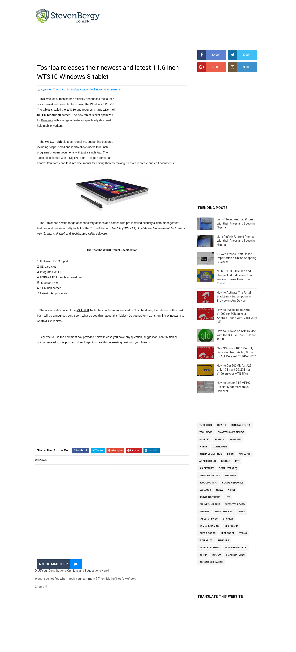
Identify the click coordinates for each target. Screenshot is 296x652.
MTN (237, 461)
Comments (113, 90)
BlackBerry (206, 468)
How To (221, 425)
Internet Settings (210, 454)
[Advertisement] (112, 52)
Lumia (241, 511)
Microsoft (227, 533)
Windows (230, 475)
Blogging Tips (208, 482)
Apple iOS (245, 454)
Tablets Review (79, 89)
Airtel (231, 490)
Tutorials (205, 425)
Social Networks (232, 482)
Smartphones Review (231, 432)
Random (219, 439)
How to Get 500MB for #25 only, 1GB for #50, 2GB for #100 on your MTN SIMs (234, 369)
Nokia (219, 490)
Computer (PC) (228, 468)
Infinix (203, 555)
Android (204, 439)
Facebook (205, 490)
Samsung (235, 439)
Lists (230, 454)
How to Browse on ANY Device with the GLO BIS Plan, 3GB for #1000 (236, 335)
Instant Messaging (211, 562)
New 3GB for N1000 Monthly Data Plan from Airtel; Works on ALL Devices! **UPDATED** (236, 352)
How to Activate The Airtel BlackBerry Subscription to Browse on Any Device (234, 296)
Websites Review (235, 504)
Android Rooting (209, 547)
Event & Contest (209, 475)
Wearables (206, 540)
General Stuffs (241, 425)
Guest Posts (207, 533)
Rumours (223, 540)
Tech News (96, 89)
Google (225, 461)
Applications (207, 461)
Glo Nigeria (231, 526)
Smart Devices (224, 511)
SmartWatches (235, 555)
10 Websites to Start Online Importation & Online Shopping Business (236, 258)
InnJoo (216, 555)
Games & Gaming (209, 526)
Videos (203, 446)
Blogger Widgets (235, 547)
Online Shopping (209, 504)
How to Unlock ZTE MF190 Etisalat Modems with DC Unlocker (234, 386)
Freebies (204, 511)
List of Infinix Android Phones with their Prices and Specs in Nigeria (236, 240)
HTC (227, 497)
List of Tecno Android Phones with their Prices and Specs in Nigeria (236, 223)
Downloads (220, 446)
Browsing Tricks (209, 497)
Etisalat (228, 518)
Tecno (243, 533)
